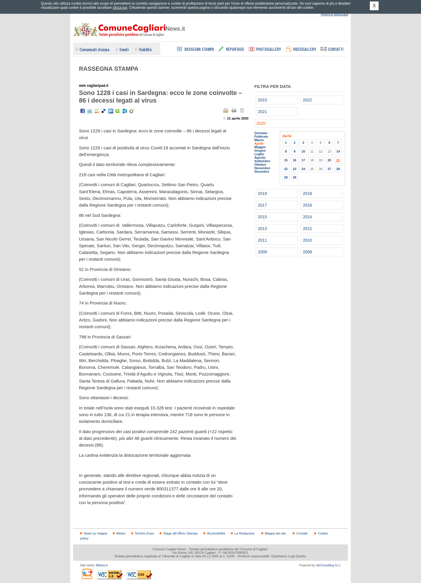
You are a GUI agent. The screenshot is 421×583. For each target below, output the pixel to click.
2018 (307, 193)
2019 (262, 193)
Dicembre (261, 171)
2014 (307, 216)
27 (329, 169)
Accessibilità (216, 533)
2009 (262, 252)
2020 (260, 123)
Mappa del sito (275, 533)
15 (286, 160)
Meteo (120, 533)
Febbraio (261, 136)
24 (303, 169)
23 (294, 169)
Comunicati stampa (94, 49)
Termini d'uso (144, 533)
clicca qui (120, 8)
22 (286, 169)
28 (338, 169)
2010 (307, 240)
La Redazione (244, 533)
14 (338, 151)
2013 (262, 228)
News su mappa (95, 533)
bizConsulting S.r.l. (329, 565)
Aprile (259, 143)
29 (286, 177)
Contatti (301, 533)
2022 (307, 100)
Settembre (262, 161)
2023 (262, 100)
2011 (262, 240)
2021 (262, 111)
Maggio (260, 147)
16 (294, 160)
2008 (307, 252)
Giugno (260, 150)
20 (329, 160)
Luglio (259, 154)
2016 (307, 205)
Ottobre (260, 164)
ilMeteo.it (102, 565)
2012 (307, 228)
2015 (262, 216)
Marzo (259, 140)
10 (303, 151)
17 (303, 160)
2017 (262, 205)
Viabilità (145, 49)
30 (294, 177)
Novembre (262, 168)
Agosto (259, 157)
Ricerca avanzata (334, 14)
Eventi (124, 49)
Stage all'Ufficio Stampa (180, 533)
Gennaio (261, 133)
